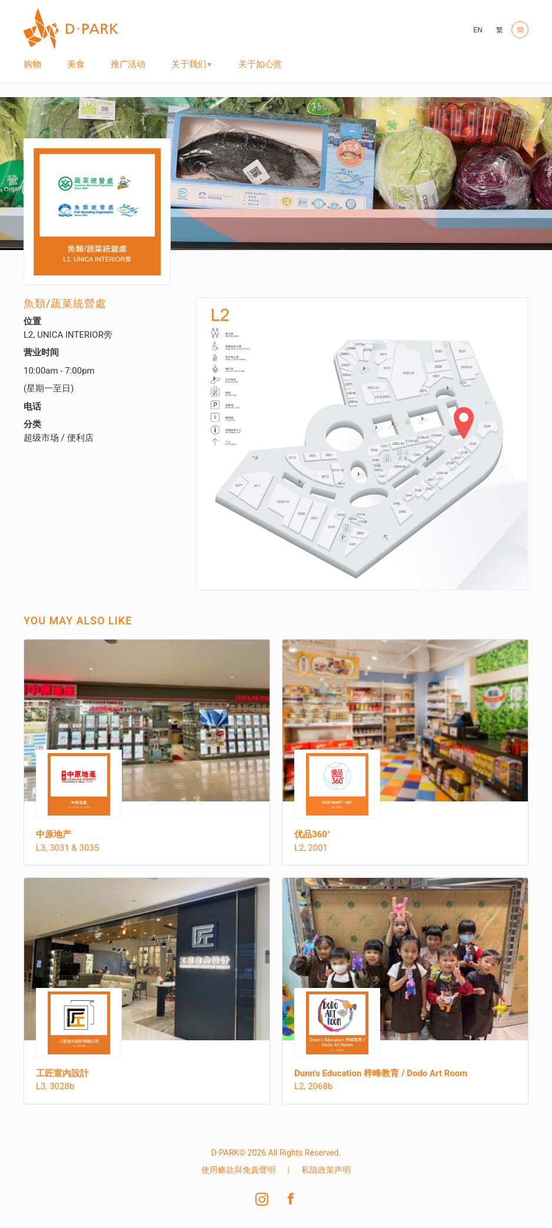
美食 (76, 64)
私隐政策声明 (326, 1169)
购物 (32, 64)
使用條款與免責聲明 (238, 1169)
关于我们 (189, 64)
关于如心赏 (260, 64)
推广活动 (128, 64)
